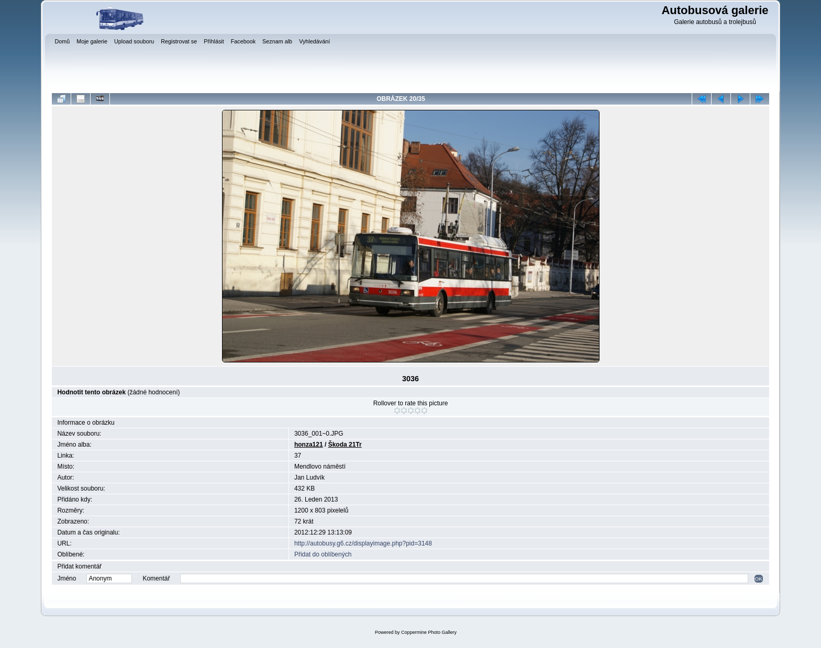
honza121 (308, 444)
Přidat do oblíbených (322, 554)
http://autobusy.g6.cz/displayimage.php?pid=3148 (363, 543)
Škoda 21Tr (345, 444)
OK (758, 579)
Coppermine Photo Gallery (429, 632)
